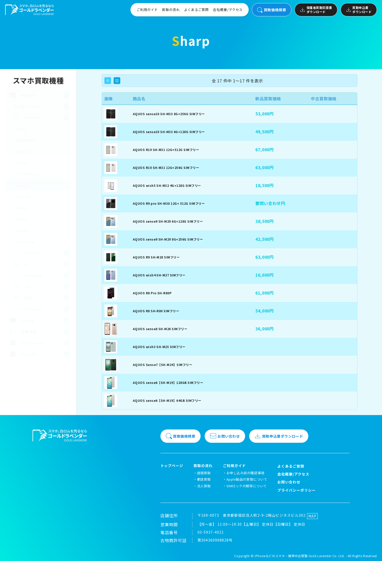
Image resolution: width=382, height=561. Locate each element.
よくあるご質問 (196, 9)
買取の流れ (171, 9)
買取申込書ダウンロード (359, 9)
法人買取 (204, 485)
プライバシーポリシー (296, 490)
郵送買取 (204, 479)
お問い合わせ (225, 436)
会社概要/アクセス (228, 9)
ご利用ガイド (147, 9)
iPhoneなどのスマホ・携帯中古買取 (281, 556)
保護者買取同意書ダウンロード (316, 9)
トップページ (171, 465)
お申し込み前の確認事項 (245, 472)
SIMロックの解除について (246, 485)
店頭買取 (204, 472)
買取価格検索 (271, 10)
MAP (312, 516)
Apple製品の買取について (246, 479)
